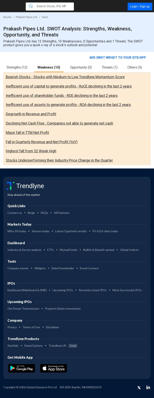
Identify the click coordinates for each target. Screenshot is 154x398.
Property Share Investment (63, 308)
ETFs (50, 249)
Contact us (14, 212)
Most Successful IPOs (127, 290)
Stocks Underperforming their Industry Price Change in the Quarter (59, 160)
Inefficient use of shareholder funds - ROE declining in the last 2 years (62, 96)
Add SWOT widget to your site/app (118, 57)
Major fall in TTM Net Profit (27, 133)
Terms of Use (31, 327)
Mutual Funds (68, 249)
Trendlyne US (63, 345)
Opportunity (81, 67)
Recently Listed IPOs (93, 290)
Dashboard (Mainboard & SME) (27, 290)
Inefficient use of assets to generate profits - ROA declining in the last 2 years (68, 105)
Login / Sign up (140, 6)
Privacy (12, 327)
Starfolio (12, 345)
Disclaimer (52, 327)
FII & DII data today (105, 231)
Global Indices (129, 249)
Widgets (40, 268)
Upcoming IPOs (63, 290)
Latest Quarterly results (71, 231)
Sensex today (40, 231)
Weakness (48, 67)
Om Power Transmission (23, 308)
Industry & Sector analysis (24, 249)
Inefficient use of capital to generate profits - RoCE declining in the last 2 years (69, 86)
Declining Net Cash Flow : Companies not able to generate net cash (59, 123)
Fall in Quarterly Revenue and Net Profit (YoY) (42, 142)
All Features (62, 212)
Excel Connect (89, 268)
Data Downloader (62, 268)
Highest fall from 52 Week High (31, 151)
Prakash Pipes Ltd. (27, 17)
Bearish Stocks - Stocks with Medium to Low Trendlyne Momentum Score (65, 77)
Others (134, 67)
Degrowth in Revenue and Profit (31, 114)
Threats (109, 67)
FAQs (44, 212)
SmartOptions (33, 345)
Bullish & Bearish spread (98, 249)
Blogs (31, 212)
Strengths (17, 67)
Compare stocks (18, 268)
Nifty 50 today (16, 231)
